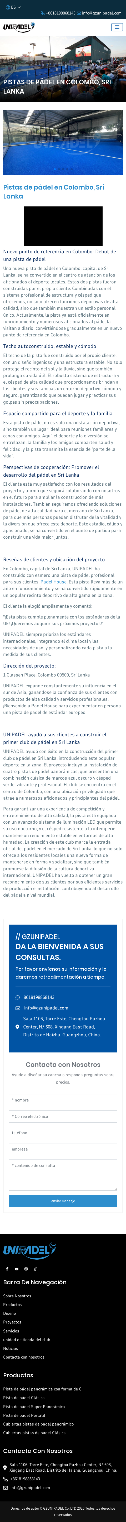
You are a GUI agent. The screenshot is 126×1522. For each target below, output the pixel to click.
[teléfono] (63, 1133)
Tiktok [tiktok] (35, 1269)
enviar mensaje (63, 1201)
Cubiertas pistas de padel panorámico (38, 1424)
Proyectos (12, 1322)
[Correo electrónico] (63, 1116)
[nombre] (63, 1100)
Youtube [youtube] (17, 1269)
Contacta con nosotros (23, 1357)
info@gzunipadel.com (102, 13)
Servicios (11, 1331)
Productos (12, 1305)
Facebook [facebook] (7, 1269)
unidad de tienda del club (26, 1340)
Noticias (10, 1348)
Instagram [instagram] (26, 1269)
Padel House (54, 582)
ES (11, 7)
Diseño (9, 1313)
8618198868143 (39, 997)
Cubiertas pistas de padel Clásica (34, 1433)
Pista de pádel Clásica (24, 1398)
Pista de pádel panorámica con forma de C (42, 1389)
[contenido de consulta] (63, 1175)
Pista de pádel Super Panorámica (34, 1407)
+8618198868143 (60, 13)
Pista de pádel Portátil (24, 1415)
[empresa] (63, 1149)
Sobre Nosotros (17, 1296)
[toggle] (117, 27)
